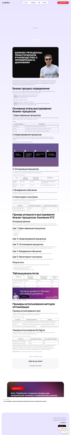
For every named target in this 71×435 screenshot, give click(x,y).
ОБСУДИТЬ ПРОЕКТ (63, 2)
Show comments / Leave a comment (35, 366)
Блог (39, 2)
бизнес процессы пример (37, 356)
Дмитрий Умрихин (16, 351)
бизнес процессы (35, 40)
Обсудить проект (63, 428)
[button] (35, 366)
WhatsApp (65, 431)
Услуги (26, 2)
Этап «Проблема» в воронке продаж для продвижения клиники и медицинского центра (26, 401)
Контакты (45, 2)
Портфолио (33, 2)
